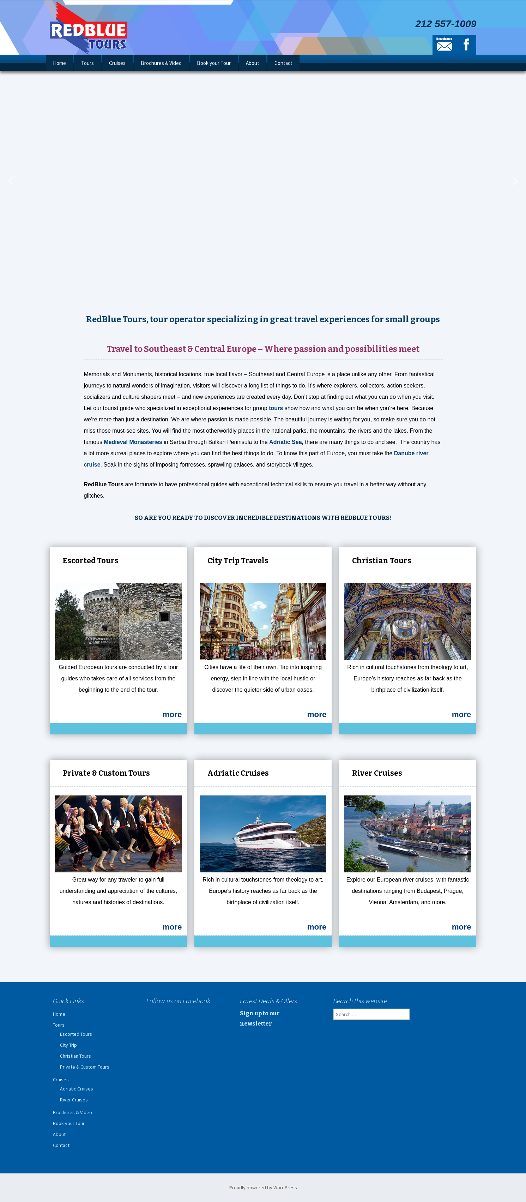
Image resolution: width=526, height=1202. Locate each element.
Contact (283, 63)
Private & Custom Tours (84, 1067)
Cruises (117, 63)
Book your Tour (214, 63)
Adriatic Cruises (76, 1089)
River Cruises (74, 1099)
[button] (10, 181)
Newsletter (444, 45)
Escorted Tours (76, 1034)
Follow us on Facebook (178, 1000)
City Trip (68, 1045)
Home (59, 63)
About (252, 63)
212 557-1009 (445, 24)
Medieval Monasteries (133, 442)
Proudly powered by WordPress (263, 1187)
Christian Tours (75, 1056)
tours (276, 408)
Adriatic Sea (285, 442)
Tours (87, 63)
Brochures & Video (161, 63)
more (172, 714)
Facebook (466, 45)
